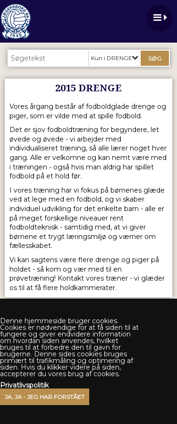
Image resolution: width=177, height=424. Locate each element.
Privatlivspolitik (24, 385)
